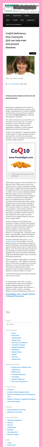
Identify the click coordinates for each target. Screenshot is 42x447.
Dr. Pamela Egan (13, 84)
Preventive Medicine (19, 374)
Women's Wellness (18, 379)
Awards (14, 354)
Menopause (16, 349)
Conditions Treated (18, 345)
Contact (15, 20)
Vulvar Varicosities (13, 401)
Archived (10, 389)
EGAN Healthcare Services (16, 410)
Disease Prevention (15, 296)
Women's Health (13, 434)
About (8, 20)
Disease (10, 422)
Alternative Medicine (14, 420)
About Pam (15, 335)
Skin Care (15, 357)
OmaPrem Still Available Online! (18, 392)
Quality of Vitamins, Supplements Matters (21, 399)
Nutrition (10, 430)
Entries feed (11, 445)
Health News (11, 427)
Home (8, 15)
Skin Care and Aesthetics (13, 24)
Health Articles (29, 294)
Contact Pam (16, 340)
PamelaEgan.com (13, 294)
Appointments (16, 338)
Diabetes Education (18, 347)
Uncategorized (12, 432)
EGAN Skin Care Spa (14, 412)
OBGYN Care (16, 372)
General (10, 425)
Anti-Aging (15, 377)
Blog (22, 20)
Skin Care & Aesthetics (19, 342)
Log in (9, 443)
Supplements (31, 20)
